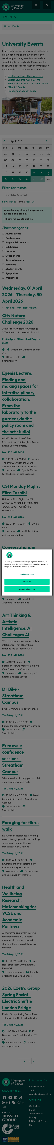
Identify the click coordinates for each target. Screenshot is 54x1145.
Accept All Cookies (27, 589)
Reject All (27, 582)
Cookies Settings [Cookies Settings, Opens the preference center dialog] (27, 574)
